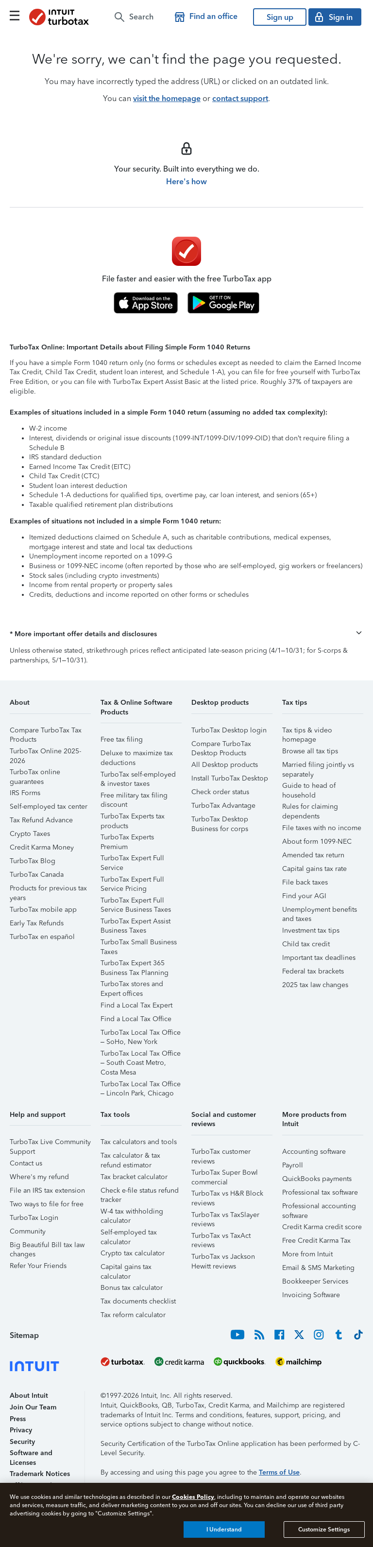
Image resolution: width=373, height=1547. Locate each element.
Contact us (26, 1163)
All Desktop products (224, 765)
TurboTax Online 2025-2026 (45, 752)
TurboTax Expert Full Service (132, 859)
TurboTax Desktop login (229, 730)
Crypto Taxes (30, 834)
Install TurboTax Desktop (229, 778)
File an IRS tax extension (47, 1190)
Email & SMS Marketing (318, 1268)
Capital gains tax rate (314, 869)
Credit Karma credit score (322, 1227)
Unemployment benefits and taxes (319, 911)
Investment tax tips (310, 930)
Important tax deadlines (319, 958)
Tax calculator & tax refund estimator (130, 1157)
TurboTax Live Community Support (50, 1143)
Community (28, 1231)
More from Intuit (307, 1254)
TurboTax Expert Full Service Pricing (132, 880)
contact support (240, 98)
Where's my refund (39, 1177)
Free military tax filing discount (134, 796)
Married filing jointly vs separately (318, 766)
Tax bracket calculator (134, 1177)
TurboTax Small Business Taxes (139, 943)
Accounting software (314, 1151)
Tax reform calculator (133, 1315)
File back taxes (305, 882)
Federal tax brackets (313, 971)
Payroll (292, 1165)
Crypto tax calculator (133, 1253)
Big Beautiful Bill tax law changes (47, 1246)
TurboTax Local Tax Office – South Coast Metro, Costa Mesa (141, 1054)
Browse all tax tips (310, 751)
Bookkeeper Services (315, 1281)
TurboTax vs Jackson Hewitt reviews (223, 1258)
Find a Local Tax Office (136, 1019)
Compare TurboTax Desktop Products (221, 745)
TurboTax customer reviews (221, 1153)
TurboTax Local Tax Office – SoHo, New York (141, 1034)
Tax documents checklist (138, 1301)
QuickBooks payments (317, 1179)
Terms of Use (279, 1472)
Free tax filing (122, 739)
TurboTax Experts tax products (133, 817)
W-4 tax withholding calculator (132, 1212)
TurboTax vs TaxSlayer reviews (225, 1216)
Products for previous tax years (48, 889)
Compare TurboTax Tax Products (46, 731)
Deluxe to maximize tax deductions (137, 754)
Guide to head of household (309, 787)
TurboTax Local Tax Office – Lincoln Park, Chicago (141, 1085)
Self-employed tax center (48, 806)
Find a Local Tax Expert (136, 1005)
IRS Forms (25, 793)
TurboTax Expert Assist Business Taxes (135, 922)
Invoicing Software (311, 1295)
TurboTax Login (34, 1218)
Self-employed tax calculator (129, 1233)
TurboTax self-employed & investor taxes (138, 776)
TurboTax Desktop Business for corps (219, 820)
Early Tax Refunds (37, 923)
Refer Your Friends (38, 1266)
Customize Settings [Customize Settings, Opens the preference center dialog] (324, 1529)
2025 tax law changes (315, 985)
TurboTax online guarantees (35, 773)
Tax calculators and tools (139, 1142)
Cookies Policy (193, 1496)
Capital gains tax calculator (126, 1268)
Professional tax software (320, 1192)
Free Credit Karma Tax (316, 1240)
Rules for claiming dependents (310, 808)
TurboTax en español (42, 937)
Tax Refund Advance (41, 820)
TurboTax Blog (32, 861)
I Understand (224, 1529)
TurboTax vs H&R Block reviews (227, 1194)
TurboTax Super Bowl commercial (224, 1174)
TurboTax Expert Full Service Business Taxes (136, 901)
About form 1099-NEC (317, 841)
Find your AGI (304, 896)
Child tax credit (306, 944)
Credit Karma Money (42, 847)
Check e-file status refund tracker (140, 1192)
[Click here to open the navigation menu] (14, 15)
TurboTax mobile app (43, 909)
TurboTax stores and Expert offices (132, 985)
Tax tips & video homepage (307, 731)
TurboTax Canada (37, 874)
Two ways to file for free (47, 1204)
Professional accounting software (319, 1207)
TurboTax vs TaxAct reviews (221, 1237)
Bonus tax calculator (132, 1288)
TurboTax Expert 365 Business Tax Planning (135, 964)
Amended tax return (313, 855)
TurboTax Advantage (223, 805)
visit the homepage (167, 98)
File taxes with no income (321, 828)
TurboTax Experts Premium (127, 838)
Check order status (220, 792)
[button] (186, 634)
